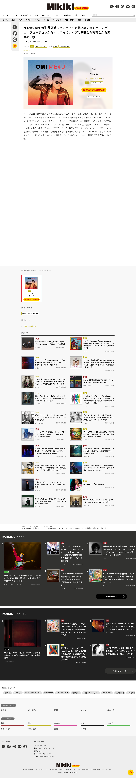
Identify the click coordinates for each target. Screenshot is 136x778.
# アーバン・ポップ (94, 97)
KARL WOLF (33, 313)
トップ (5, 15)
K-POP (28, 19)
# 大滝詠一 (76, 693)
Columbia (92, 78)
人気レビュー (79, 15)
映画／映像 (69, 19)
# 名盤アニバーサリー (91, 693)
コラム (14, 15)
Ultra (85, 78)
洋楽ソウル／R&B (41, 46)
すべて (5, 19)
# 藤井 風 (7, 693)
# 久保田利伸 (119, 693)
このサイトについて (40, 745)
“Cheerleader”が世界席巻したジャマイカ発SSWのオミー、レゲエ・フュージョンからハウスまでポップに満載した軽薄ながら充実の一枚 (65, 528)
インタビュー (26, 15)
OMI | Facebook (30, 326)
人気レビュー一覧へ (120, 671)
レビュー (45, 15)
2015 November (65, 46)
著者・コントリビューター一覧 (44, 748)
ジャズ (46, 19)
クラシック (56, 19)
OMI (24, 313)
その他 (87, 19)
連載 (36, 15)
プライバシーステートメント (43, 754)
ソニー (99, 78)
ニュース (56, 15)
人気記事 (67, 15)
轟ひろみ (26, 50)
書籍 (79, 19)
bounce (55, 46)
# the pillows (48, 693)
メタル (37, 19)
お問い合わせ (38, 751)
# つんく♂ (17, 693)
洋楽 (20, 19)
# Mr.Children (106, 693)
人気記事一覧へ (111, 596)
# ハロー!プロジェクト (33, 693)
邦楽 (13, 19)
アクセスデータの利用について (44, 756)
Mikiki (23, 526)
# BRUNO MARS (62, 693)
